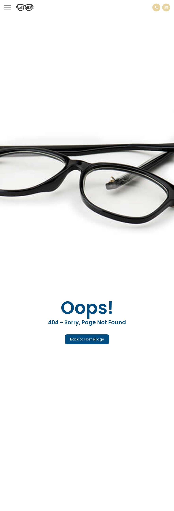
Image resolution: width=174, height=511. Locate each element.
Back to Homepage (87, 339)
